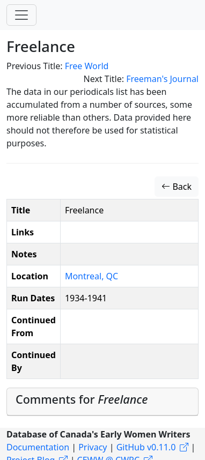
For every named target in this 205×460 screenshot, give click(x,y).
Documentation (37, 447)
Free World (87, 66)
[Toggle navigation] (21, 15)
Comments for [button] (82, 399)
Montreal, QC (91, 276)
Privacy (92, 447)
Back (177, 186)
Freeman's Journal (162, 79)
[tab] (102, 402)
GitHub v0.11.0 (146, 447)
